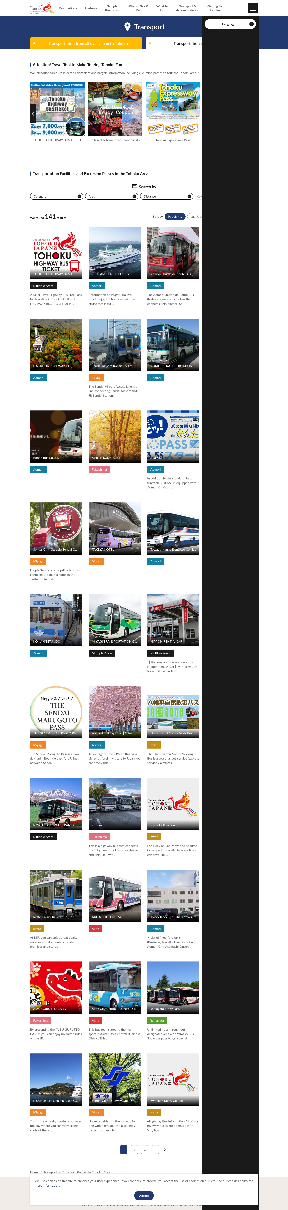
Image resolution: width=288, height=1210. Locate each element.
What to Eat (162, 8)
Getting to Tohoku (214, 8)
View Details (39, 229)
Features (91, 8)
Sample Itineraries (112, 8)
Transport (50, 1172)
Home (34, 1172)
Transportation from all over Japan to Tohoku (88, 43)
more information (47, 1185)
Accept (144, 1195)
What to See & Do (138, 8)
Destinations (68, 8)
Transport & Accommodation (187, 8)
